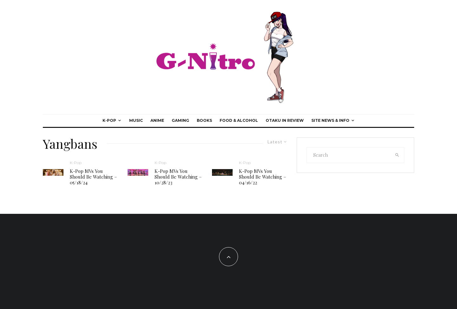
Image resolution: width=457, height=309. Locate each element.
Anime (157, 120)
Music (136, 120)
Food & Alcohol (239, 120)
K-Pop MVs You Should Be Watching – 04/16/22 (262, 176)
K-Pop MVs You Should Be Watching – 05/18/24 (93, 176)
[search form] (349, 155)
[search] (397, 155)
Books (204, 120)
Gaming (180, 120)
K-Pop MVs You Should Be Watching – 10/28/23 (178, 176)
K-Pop (109, 120)
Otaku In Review (285, 120)
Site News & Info (330, 120)
